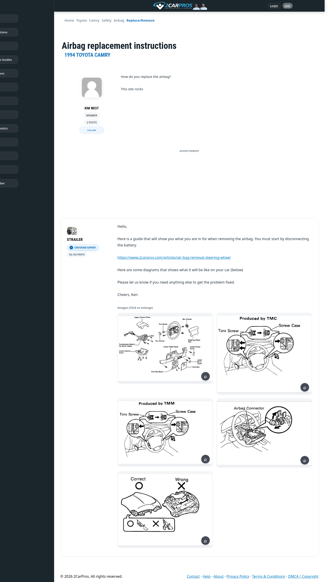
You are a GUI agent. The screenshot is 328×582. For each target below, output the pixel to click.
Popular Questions (22, 73)
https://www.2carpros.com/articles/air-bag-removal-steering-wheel (174, 257)
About (218, 576)
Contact (193, 576)
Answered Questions (23, 32)
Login (274, 6)
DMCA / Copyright (303, 576)
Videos (13, 156)
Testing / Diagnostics (23, 128)
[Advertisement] (189, 186)
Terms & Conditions (268, 576)
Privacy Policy (237, 576)
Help (206, 576)
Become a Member (22, 183)
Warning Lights (19, 87)
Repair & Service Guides (25, 60)
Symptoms (16, 142)
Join (287, 6)
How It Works (18, 115)
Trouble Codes (19, 101)
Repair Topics (18, 46)
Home (13, 18)
